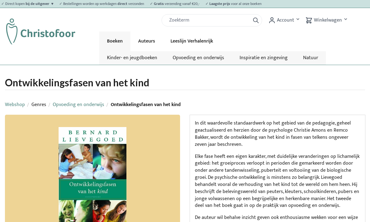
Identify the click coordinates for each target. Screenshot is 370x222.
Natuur (310, 58)
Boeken (115, 41)
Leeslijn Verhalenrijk (192, 41)
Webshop (15, 105)
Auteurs (146, 41)
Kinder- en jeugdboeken (132, 58)
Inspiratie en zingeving (264, 58)
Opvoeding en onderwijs (198, 58)
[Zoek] (208, 20)
